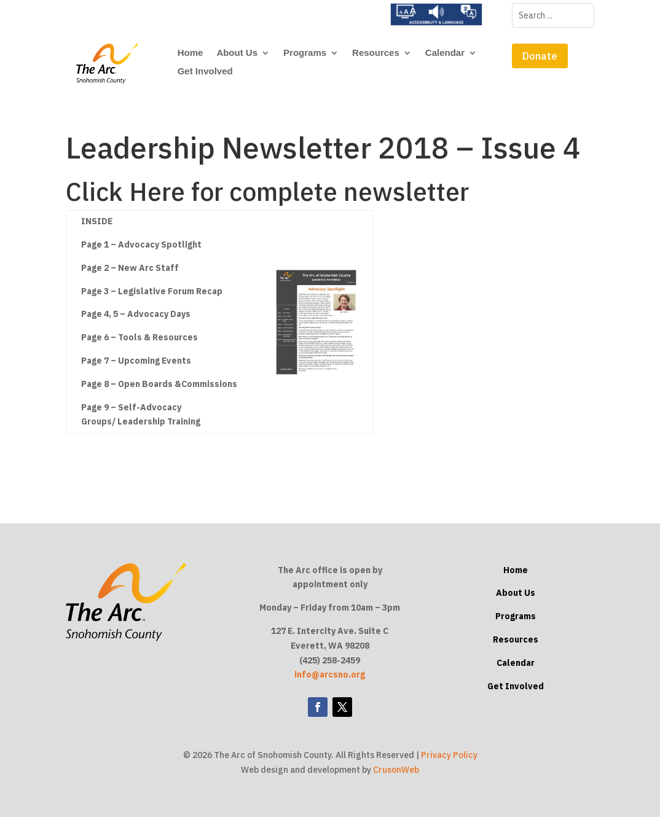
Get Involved (205, 71)
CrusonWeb (396, 769)
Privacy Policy (449, 754)
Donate (539, 56)
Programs (304, 53)
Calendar (445, 53)
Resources (375, 53)
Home (190, 53)
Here (157, 191)
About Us (236, 53)
